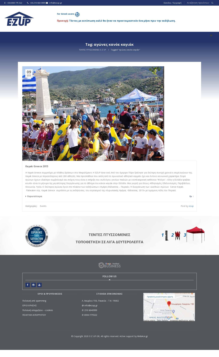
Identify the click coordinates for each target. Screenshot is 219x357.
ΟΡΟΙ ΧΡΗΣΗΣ (29, 312)
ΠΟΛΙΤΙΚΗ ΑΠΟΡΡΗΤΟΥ (34, 322)
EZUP (109, 255)
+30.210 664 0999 (37, 2)
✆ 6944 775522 (89, 322)
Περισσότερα (34, 203)
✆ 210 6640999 (89, 317)
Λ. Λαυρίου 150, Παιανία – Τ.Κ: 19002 (100, 307)
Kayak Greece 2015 (36, 173)
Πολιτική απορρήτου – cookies (37, 317)
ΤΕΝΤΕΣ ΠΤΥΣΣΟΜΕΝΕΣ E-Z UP (92, 56)
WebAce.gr (142, 343)
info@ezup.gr (55, 2)
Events (43, 213)
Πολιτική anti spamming (34, 307)
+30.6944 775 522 (14, 2)
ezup (191, 213)
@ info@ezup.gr (90, 312)
